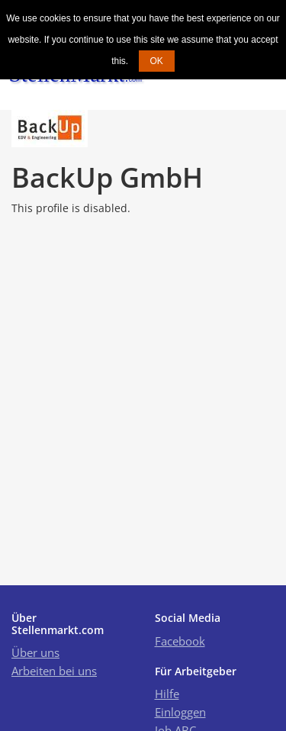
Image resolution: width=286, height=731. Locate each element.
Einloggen (180, 712)
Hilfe (167, 693)
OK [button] (156, 61)
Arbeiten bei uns (54, 670)
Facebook (180, 641)
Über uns (35, 652)
